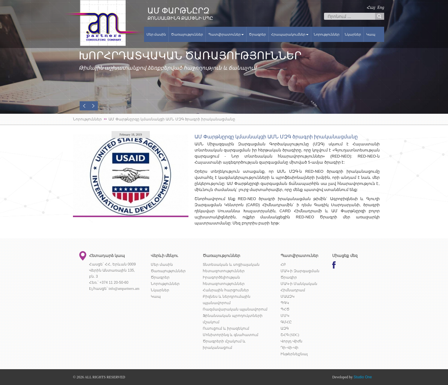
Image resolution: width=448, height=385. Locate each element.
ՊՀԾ (285, 309)
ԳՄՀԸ (286, 322)
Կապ (370, 34)
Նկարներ (353, 34)
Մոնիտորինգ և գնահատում (230, 335)
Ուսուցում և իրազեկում (226, 328)
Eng (380, 7)
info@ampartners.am (124, 288)
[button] (84, 105)
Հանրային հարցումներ (226, 290)
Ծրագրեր (257, 34)
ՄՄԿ (285, 316)
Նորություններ (326, 34)
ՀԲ (283, 264)
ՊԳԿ (285, 303)
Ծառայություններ (187, 34)
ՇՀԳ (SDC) (290, 335)
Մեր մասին (156, 34)
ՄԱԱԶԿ (288, 296)
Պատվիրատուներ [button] (226, 34)
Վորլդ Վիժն (291, 341)
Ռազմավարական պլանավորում (235, 309)
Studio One (362, 377)
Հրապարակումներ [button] (289, 34)
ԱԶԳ (285, 328)
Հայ (371, 7)
